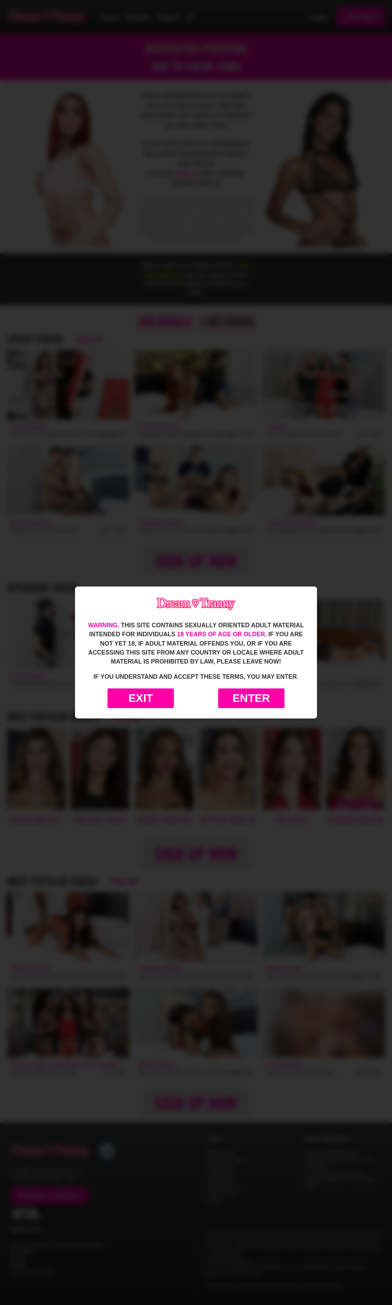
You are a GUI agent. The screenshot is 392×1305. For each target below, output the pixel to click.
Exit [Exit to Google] (140, 698)
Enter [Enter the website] (251, 698)
